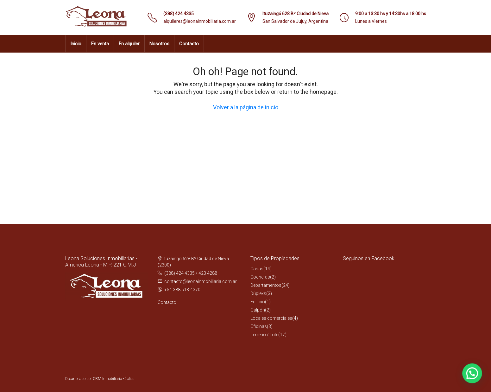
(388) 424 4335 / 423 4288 (190, 273)
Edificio (257, 301)
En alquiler (129, 44)
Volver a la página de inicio (245, 107)
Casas (256, 268)
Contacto (189, 44)
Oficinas (258, 326)
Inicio (75, 44)
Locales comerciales (271, 318)
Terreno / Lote (264, 334)
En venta (100, 44)
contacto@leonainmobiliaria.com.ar (200, 281)
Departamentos (265, 285)
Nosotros (159, 44)
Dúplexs (258, 293)
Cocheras (260, 277)
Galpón (257, 309)
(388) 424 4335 (178, 13)
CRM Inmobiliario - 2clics (114, 378)
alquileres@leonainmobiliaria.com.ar (199, 21)
